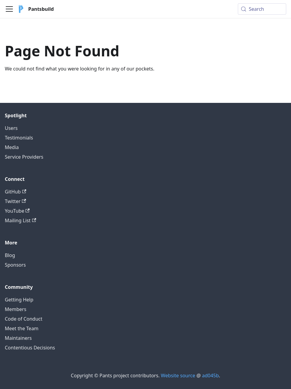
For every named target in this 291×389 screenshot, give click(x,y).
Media (12, 147)
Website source (178, 375)
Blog (10, 255)
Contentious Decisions (30, 347)
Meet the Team (21, 328)
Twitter (15, 201)
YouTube (17, 211)
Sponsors (15, 265)
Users (11, 128)
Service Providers (24, 157)
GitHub (15, 191)
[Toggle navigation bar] (9, 8)
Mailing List (20, 220)
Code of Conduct (23, 319)
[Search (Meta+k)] (262, 9)
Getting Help (19, 299)
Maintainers (18, 338)
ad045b (210, 375)
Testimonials (19, 137)
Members (15, 309)
